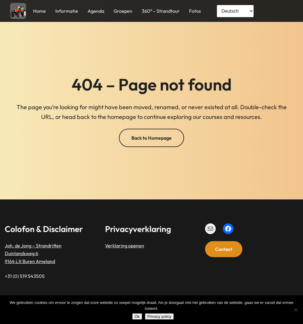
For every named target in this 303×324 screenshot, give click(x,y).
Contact (223, 249)
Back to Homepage (151, 138)
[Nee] (296, 310)
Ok (137, 316)
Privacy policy (159, 316)
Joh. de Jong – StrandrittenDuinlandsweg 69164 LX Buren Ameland (33, 253)
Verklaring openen (124, 246)
